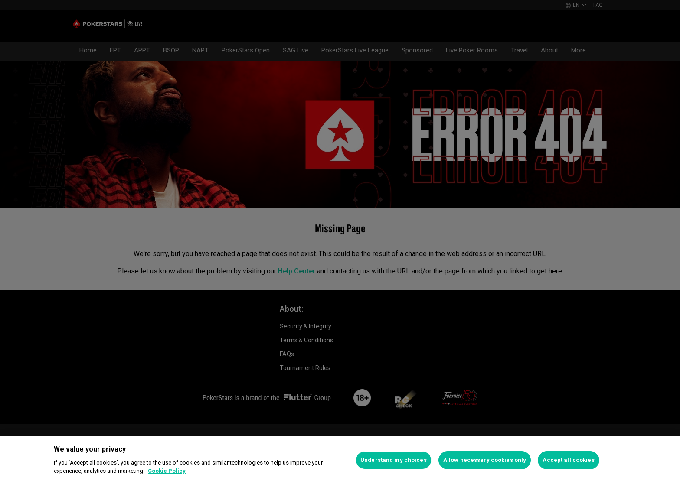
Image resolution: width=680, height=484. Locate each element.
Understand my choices (393, 460)
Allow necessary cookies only (484, 460)
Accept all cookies (568, 460)
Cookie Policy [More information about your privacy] (167, 471)
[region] (340, 460)
